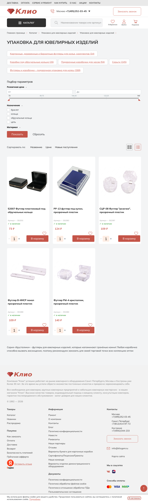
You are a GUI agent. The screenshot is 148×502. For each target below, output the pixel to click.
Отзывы (52, 447)
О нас (73, 3)
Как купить (60, 3)
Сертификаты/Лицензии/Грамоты (65, 455)
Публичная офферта (18, 457)
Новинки (11, 419)
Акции (82, 3)
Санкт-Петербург (121, 421)
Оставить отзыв (23, 463)
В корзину (37, 238)
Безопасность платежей (20, 452)
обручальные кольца (21, 118)
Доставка (12, 3)
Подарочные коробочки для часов (83, 62)
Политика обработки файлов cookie (67, 483)
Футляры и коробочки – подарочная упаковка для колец (45, 70)
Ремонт (52, 415)
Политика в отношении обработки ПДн (69, 488)
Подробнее (34, 499)
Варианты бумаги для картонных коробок (70, 451)
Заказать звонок (122, 438)
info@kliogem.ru (120, 448)
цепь (13, 122)
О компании (54, 419)
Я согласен (134, 498)
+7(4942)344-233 (121, 430)
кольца (14, 114)
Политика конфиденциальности (65, 431)
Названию (36, 147)
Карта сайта (118, 456)
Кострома (117, 428)
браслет (15, 109)
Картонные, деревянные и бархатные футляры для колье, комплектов (52, 53)
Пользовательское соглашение (64, 492)
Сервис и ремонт (42, 3)
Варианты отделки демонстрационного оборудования (69, 465)
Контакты (94, 3)
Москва (61, 11)
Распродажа (13, 423)
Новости (52, 435)
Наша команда (56, 459)
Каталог (26, 22)
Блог (50, 427)
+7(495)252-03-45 (76, 11)
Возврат (11, 448)
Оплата (25, 3)
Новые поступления (66, 147)
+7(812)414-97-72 (121, 423)
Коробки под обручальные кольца (32, 62)
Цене (49, 147)
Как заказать (14, 436)
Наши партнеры (56, 443)
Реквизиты (54, 439)
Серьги (119, 62)
